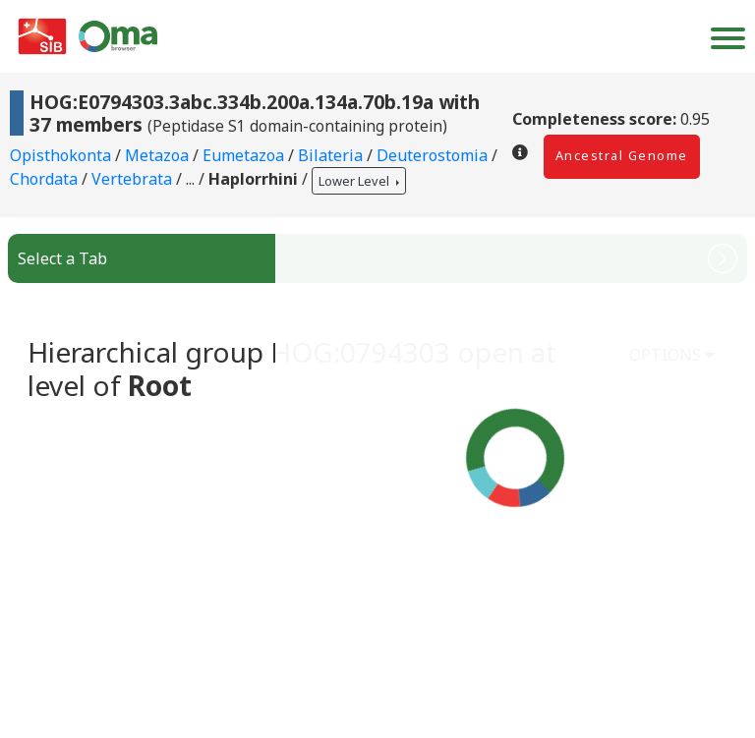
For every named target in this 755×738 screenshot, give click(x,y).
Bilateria (332, 155)
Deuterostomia (434, 155)
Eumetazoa (245, 155)
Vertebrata (133, 180)
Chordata (46, 180)
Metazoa (159, 155)
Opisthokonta (62, 155)
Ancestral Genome (621, 155)
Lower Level (355, 181)
